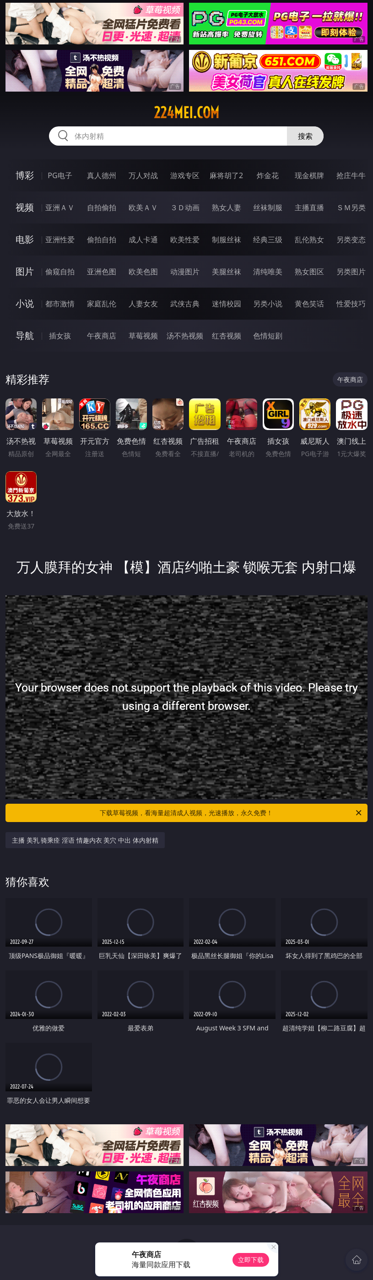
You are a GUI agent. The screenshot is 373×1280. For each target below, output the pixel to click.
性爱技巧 (351, 304)
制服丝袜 (226, 239)
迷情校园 (226, 304)
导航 (25, 335)
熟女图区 (309, 272)
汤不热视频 (185, 336)
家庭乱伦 (101, 304)
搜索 (305, 136)
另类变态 (351, 239)
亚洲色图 (101, 272)
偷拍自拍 (101, 239)
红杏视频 (226, 336)
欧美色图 (143, 272)
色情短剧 (267, 336)
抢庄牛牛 (351, 175)
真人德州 (101, 175)
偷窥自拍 (60, 272)
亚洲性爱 (60, 239)
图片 (25, 271)
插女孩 (60, 336)
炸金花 (268, 175)
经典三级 (267, 239)
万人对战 (143, 175)
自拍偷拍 (101, 207)
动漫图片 (185, 272)
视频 (25, 207)
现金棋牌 (309, 175)
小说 (25, 303)
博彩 (25, 175)
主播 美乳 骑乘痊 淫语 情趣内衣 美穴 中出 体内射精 (85, 840)
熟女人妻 (226, 207)
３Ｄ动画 (185, 207)
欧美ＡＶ (143, 207)
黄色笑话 (309, 304)
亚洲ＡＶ (60, 207)
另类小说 (267, 304)
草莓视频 (143, 336)
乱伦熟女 (309, 239)
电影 (25, 239)
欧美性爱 (185, 239)
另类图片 (351, 272)
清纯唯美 (267, 272)
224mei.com (186, 112)
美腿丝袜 (226, 272)
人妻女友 (143, 304)
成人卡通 (143, 239)
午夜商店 (101, 336)
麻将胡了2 (226, 175)
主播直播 (309, 207)
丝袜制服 (267, 207)
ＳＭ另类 (351, 207)
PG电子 (60, 175)
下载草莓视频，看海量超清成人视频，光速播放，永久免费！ (231, 812)
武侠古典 (185, 304)
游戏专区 (185, 175)
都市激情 (60, 304)
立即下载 (251, 1259)
